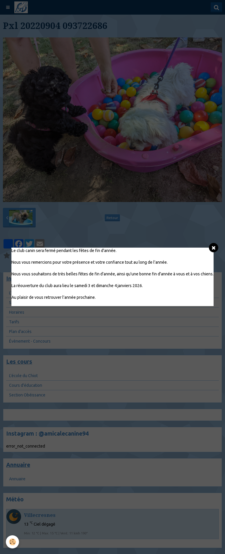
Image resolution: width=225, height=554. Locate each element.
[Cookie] (12, 541)
